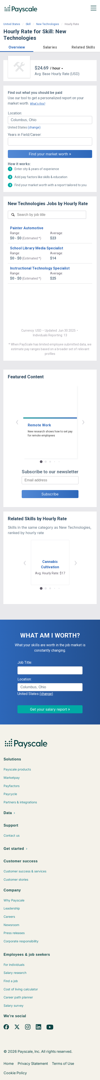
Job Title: (24, 662)
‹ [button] (17, 421)
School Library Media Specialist (36, 248)
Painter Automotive (26, 228)
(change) (34, 127)
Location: (15, 113)
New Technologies (47, 24)
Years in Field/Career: (24, 135)
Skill (28, 24)
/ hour (55, 68)
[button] (16, 46)
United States (11, 24)
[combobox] (50, 120)
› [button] (83, 421)
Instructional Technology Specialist (40, 268)
